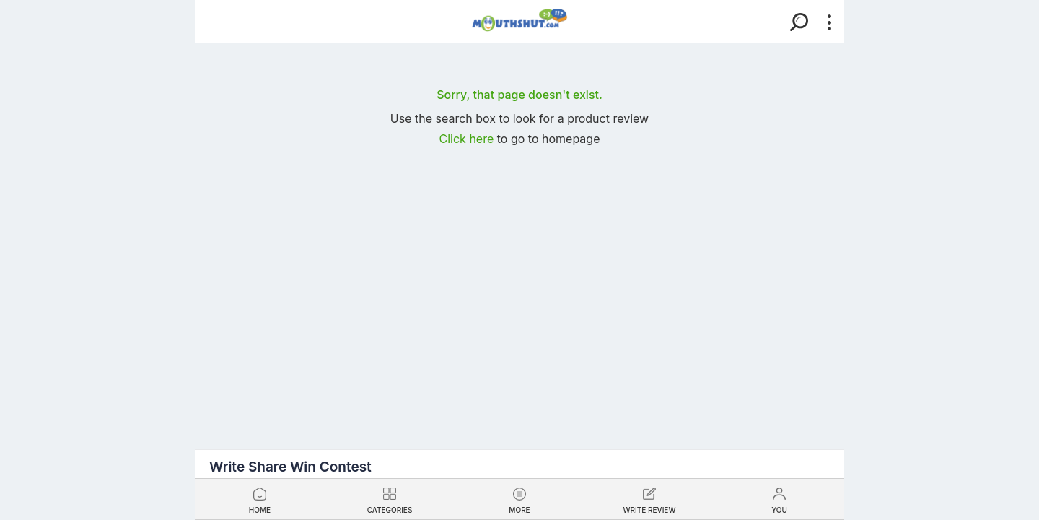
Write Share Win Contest (290, 467)
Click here (468, 138)
